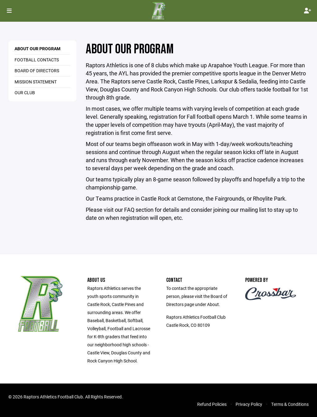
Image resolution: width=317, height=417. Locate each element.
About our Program (37, 48)
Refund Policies (212, 404)
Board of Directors (37, 70)
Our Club (25, 92)
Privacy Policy (249, 404)
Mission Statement (36, 82)
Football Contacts (37, 60)
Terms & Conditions (290, 404)
